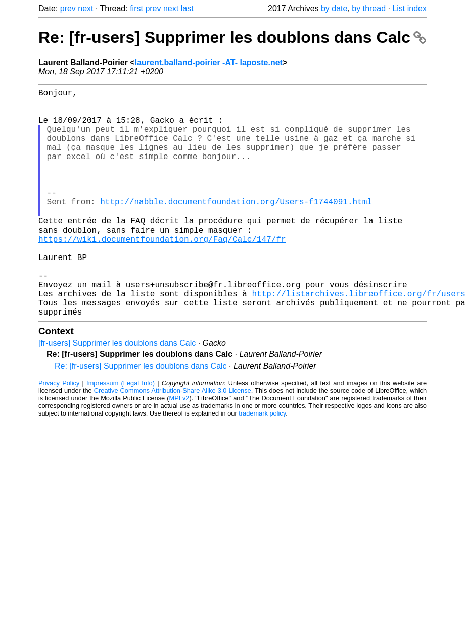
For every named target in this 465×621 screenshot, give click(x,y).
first (136, 8)
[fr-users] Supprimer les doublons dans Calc (117, 392)
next (85, 8)
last (187, 8)
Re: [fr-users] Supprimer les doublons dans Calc (232, 37)
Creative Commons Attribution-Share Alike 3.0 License (172, 440)
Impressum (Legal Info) (120, 432)
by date (334, 8)
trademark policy (262, 463)
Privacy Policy (58, 432)
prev (68, 8)
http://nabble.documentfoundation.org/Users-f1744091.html (236, 227)
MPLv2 (179, 447)
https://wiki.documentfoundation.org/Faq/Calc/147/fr (162, 272)
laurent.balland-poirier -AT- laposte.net (209, 62)
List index (409, 8)
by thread (369, 8)
